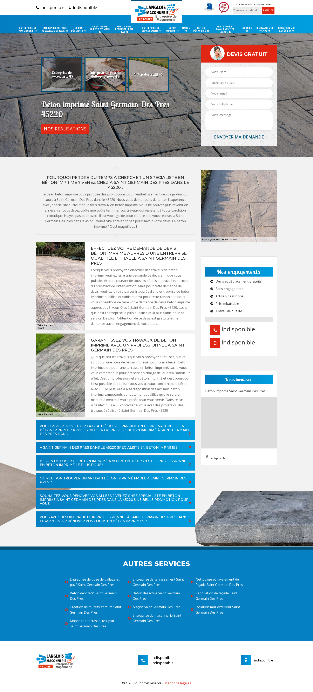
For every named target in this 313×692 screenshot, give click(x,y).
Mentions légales (177, 683)
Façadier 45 (246, 29)
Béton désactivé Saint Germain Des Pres (154, 596)
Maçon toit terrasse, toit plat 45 (124, 29)
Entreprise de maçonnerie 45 (28, 29)
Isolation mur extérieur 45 (286, 29)
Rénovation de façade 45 (265, 29)
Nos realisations (65, 129)
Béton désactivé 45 (201, 29)
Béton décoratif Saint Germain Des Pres (91, 596)
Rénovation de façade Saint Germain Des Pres (214, 596)
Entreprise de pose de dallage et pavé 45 (54, 29)
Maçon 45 (186, 29)
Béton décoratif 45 (79, 29)
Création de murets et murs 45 (100, 29)
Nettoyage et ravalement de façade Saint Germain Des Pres (217, 582)
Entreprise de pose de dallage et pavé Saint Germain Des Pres (92, 582)
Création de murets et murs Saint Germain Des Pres (93, 610)
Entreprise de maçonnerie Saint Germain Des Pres (154, 618)
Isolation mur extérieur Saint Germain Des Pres (215, 610)
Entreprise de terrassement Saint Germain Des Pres (156, 582)
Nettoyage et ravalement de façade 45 (225, 29)
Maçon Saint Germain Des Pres (154, 607)
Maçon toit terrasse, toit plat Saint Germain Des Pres (89, 623)
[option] (61, 74)
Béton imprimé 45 (172, 29)
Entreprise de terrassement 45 (151, 29)
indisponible (50, 7)
